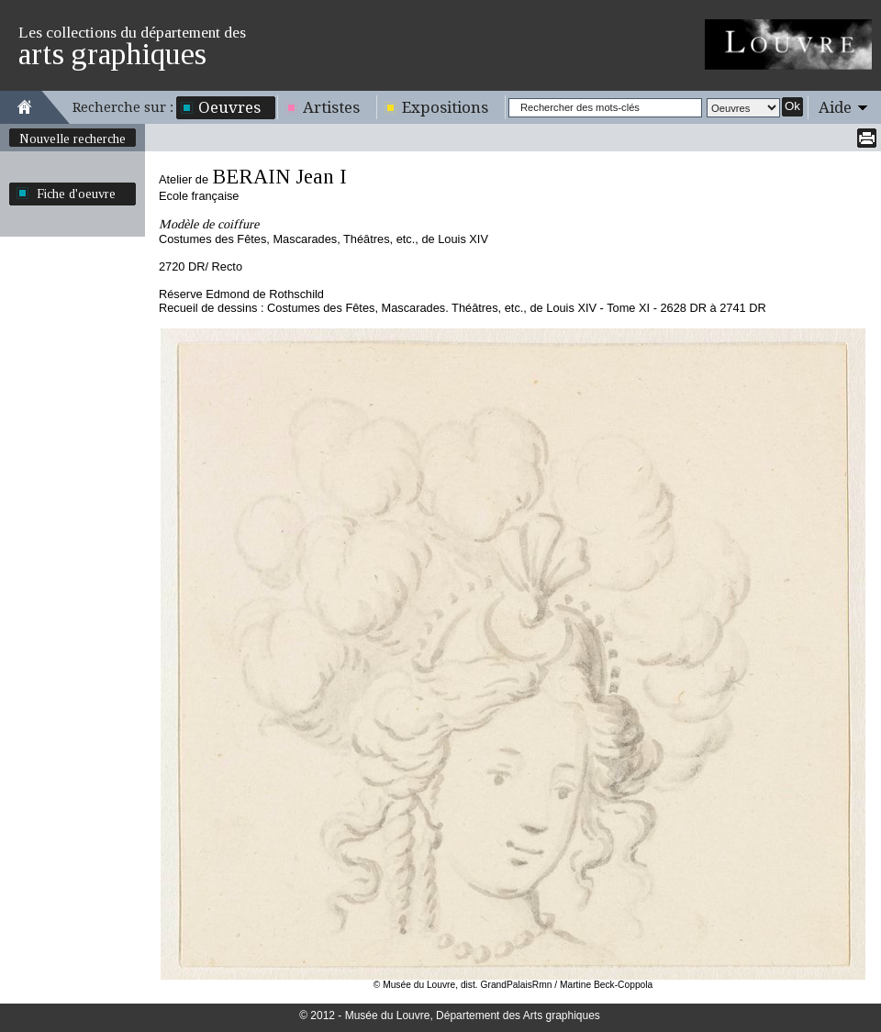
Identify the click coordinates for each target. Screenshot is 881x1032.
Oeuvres (229, 107)
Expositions (445, 107)
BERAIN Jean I (279, 176)
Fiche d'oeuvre (76, 193)
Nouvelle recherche (72, 138)
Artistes (331, 107)
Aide (835, 107)
